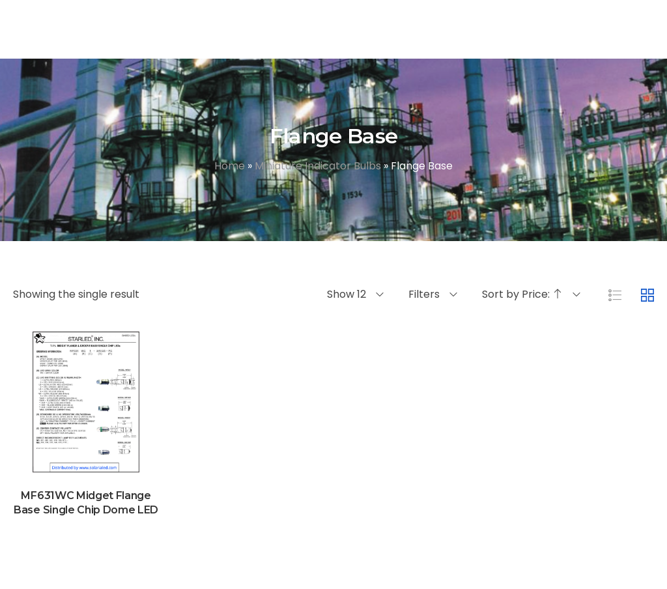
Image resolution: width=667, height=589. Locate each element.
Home (229, 165)
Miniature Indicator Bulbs (318, 165)
